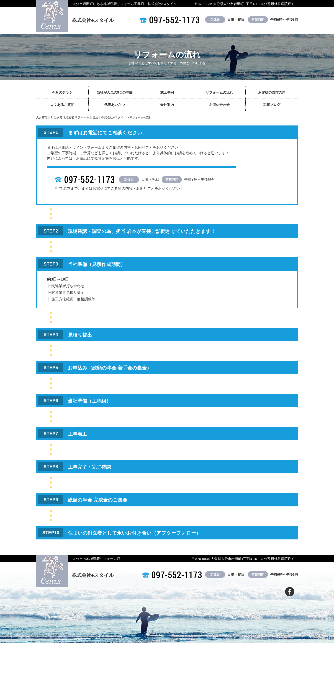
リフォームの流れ (219, 92)
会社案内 (167, 105)
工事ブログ (271, 105)
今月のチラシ (62, 92)
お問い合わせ (219, 105)
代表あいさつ (114, 105)
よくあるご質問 (62, 105)
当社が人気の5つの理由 (115, 92)
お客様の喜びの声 (271, 92)
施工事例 (167, 92)
